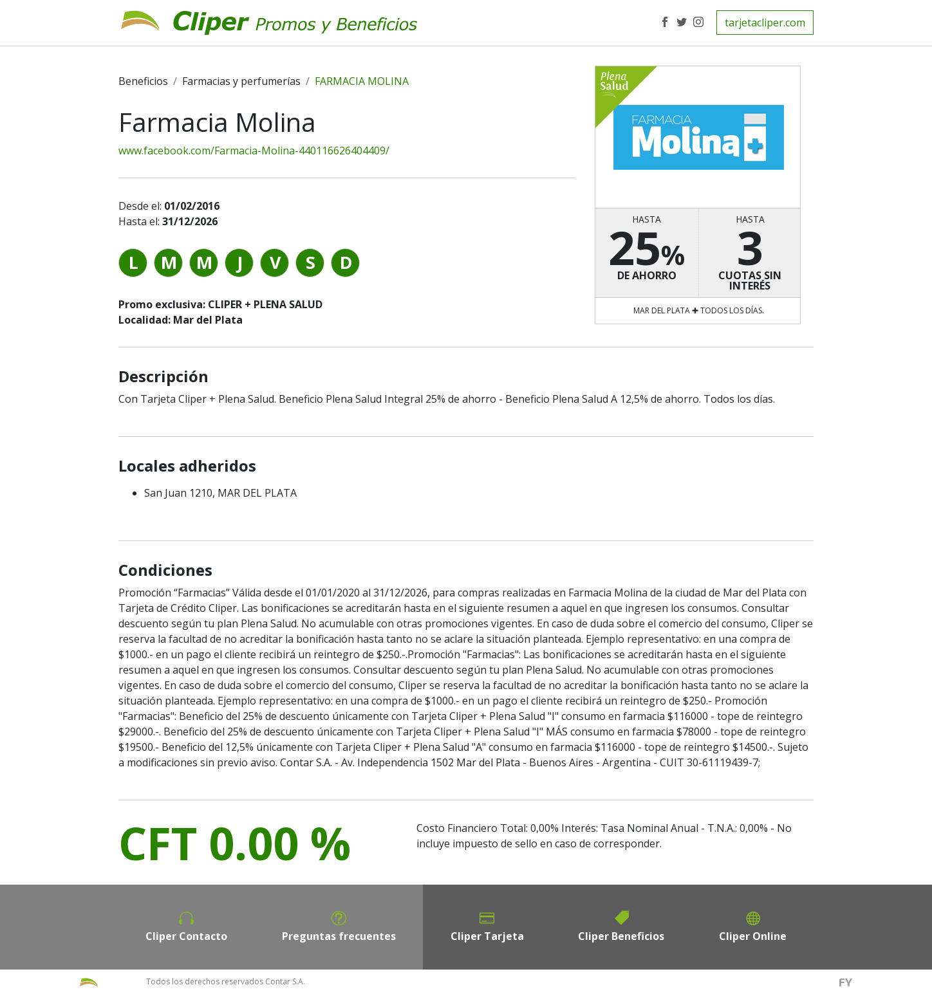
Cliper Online (753, 936)
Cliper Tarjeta (487, 936)
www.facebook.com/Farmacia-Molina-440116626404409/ (253, 150)
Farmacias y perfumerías (241, 81)
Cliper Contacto (186, 936)
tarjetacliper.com (765, 22)
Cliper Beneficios (621, 936)
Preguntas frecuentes (339, 936)
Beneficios (143, 81)
